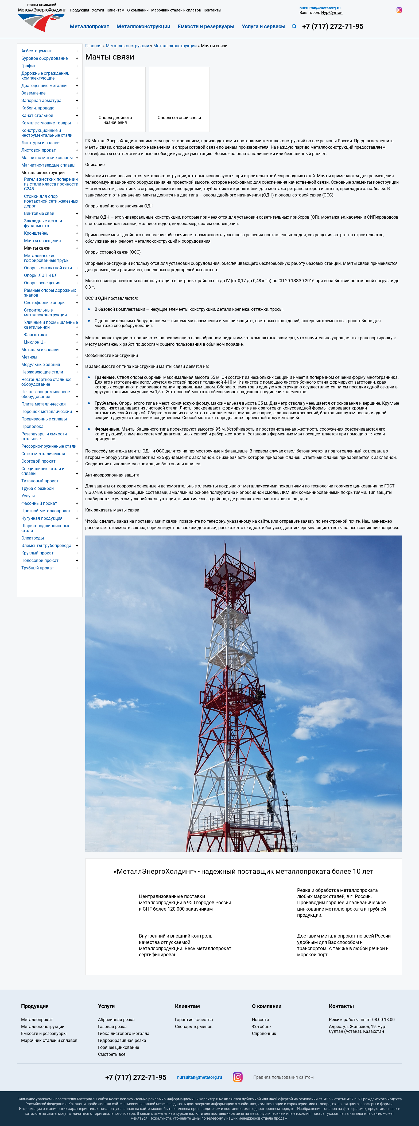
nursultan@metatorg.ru (320, 8)
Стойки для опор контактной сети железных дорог (51, 201)
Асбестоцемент (36, 50)
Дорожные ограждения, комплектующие (45, 76)
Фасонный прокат (39, 503)
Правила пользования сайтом (283, 1077)
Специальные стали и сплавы (42, 471)
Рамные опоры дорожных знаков (50, 293)
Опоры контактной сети (48, 267)
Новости (260, 1019)
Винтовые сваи (39, 213)
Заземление (33, 93)
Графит (28, 65)
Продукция (79, 10)
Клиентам (116, 10)
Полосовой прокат (40, 560)
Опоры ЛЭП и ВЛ (40, 275)
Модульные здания (40, 364)
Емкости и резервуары (206, 26)
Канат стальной (37, 115)
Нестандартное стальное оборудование (46, 382)
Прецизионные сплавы (44, 419)
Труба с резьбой (37, 488)
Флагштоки (35, 334)
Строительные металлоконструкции (45, 312)
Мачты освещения (42, 240)
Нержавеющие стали (42, 372)
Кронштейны (36, 233)
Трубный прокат (37, 567)
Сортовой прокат (38, 461)
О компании (138, 10)
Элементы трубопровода (46, 545)
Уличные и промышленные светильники (51, 325)
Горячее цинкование (118, 1047)
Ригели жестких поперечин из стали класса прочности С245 (51, 184)
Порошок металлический (46, 411)
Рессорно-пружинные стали (48, 446)
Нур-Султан (332, 12)
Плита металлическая (43, 404)
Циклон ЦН (35, 342)
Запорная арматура (41, 100)
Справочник (264, 1033)
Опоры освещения (42, 282)
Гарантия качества (194, 1019)
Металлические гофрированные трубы (46, 258)
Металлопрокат (89, 26)
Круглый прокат (37, 553)
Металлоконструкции (127, 45)
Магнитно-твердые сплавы (48, 165)
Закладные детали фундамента (43, 223)
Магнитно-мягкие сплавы (47, 157)
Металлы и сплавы (40, 349)
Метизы (29, 357)
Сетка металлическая (43, 453)
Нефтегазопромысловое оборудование (45, 394)
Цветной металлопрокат (46, 510)
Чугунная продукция (42, 518)
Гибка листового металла (123, 1033)
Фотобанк (262, 1026)
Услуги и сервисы (264, 26)
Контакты (212, 10)
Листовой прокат (38, 150)
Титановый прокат (40, 480)
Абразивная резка (116, 1019)
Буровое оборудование (44, 58)
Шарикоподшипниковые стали (45, 528)
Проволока (32, 426)
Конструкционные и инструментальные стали (46, 133)
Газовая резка (112, 1026)
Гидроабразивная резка (122, 1040)
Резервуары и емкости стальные (44, 436)
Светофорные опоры (44, 302)
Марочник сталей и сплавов (176, 10)
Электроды (32, 538)
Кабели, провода (38, 108)
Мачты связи (37, 248)
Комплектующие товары (46, 122)
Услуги (28, 495)
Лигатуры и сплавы (40, 142)
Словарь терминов (193, 1026)
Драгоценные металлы (44, 85)
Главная (93, 45)
